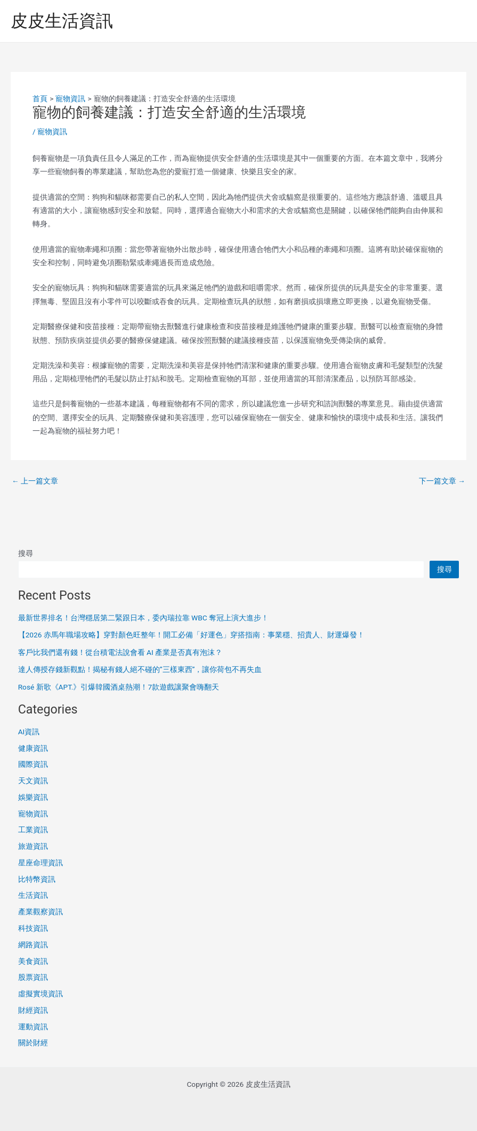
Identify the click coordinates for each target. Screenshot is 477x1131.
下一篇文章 (442, 481)
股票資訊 (33, 977)
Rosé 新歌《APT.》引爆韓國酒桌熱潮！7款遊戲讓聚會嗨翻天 (118, 687)
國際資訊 (33, 764)
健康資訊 (33, 748)
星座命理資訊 (40, 862)
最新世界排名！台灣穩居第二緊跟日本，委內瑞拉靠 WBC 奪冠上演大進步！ (143, 617)
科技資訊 (33, 928)
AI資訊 (29, 731)
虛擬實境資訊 (40, 993)
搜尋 (25, 553)
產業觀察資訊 (40, 911)
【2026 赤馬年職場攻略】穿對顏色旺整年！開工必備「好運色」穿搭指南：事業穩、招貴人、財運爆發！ (191, 634)
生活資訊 (33, 895)
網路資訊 (33, 944)
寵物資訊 (52, 131)
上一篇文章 (35, 481)
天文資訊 (33, 780)
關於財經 (33, 1042)
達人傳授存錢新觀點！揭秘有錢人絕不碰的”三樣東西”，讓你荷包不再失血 (140, 669)
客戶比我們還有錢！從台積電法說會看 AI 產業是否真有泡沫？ (120, 652)
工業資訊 (33, 829)
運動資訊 (33, 1026)
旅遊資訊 (33, 846)
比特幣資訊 (36, 879)
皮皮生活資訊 (62, 21)
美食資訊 (33, 961)
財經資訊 (33, 1010)
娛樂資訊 (33, 797)
